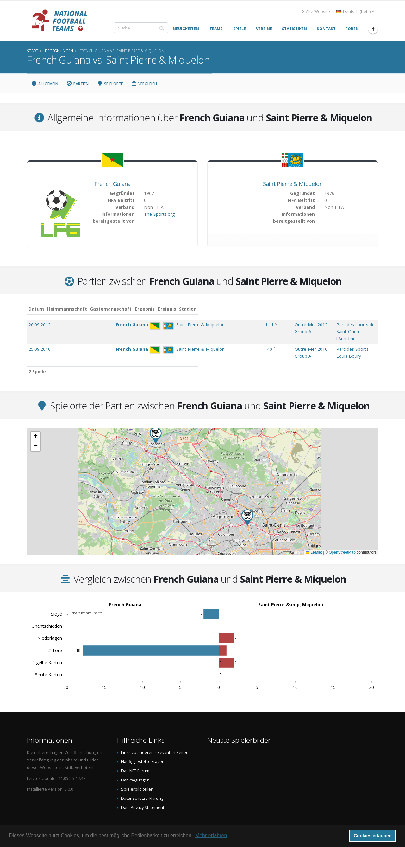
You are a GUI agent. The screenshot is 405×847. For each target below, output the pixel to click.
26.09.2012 (39, 325)
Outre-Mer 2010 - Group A (246, 336)
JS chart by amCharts (84, 593)
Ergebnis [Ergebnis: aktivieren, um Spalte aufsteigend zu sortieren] (205, 309)
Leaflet (314, 532)
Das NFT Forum (135, 751)
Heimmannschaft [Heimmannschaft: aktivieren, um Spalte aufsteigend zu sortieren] (99, 309)
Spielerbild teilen (137, 769)
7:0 (204, 336)
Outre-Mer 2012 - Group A (246, 325)
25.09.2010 (39, 336)
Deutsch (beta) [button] (355, 11)
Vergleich (144, 84)
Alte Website (316, 11)
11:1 (204, 325)
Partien (77, 84)
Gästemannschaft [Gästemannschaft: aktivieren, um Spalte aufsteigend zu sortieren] (143, 309)
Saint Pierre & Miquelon (293, 184)
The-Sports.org (159, 214)
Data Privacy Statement (142, 788)
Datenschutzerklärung (142, 778)
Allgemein (44, 84)
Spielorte (110, 84)
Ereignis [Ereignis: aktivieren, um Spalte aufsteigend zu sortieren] (228, 309)
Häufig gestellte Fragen (143, 742)
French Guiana (112, 184)
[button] (247, 498)
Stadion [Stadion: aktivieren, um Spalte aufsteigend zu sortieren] (291, 309)
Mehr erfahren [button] (211, 835)
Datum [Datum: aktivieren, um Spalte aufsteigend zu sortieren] (36, 309)
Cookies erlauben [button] (373, 835)
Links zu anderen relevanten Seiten (155, 732)
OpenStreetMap (342, 532)
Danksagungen (135, 760)
